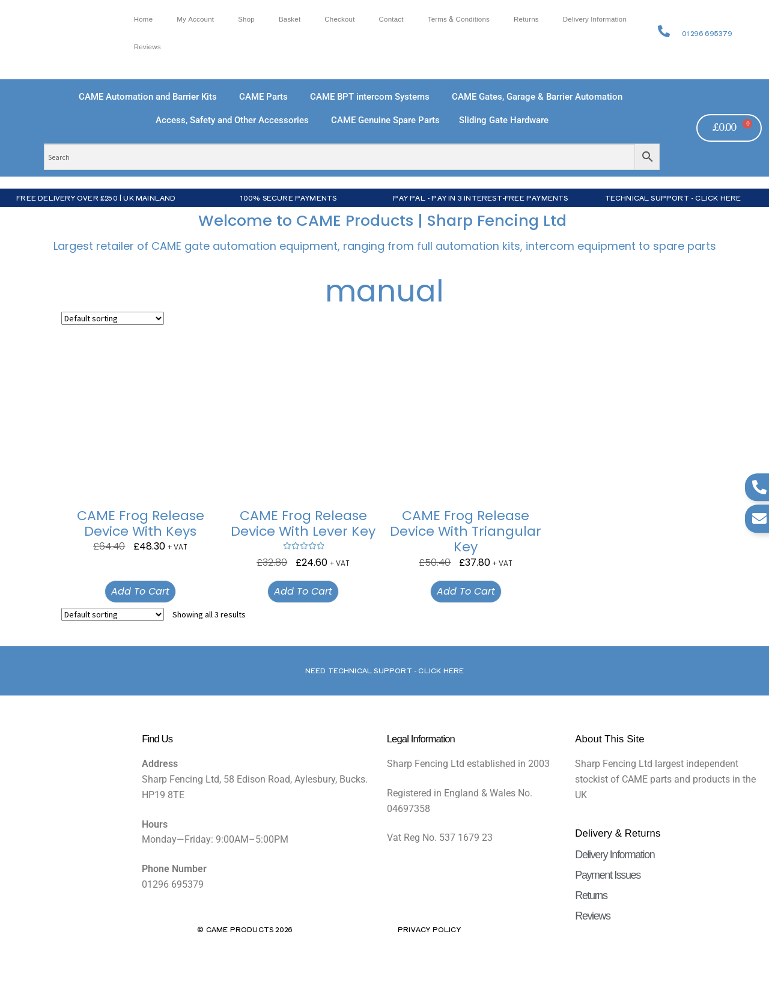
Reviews (147, 47)
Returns (526, 19)
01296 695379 (707, 33)
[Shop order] (112, 318)
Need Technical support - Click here (384, 670)
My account (195, 19)
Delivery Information (595, 19)
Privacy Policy (429, 929)
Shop (246, 19)
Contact (391, 19)
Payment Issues (607, 875)
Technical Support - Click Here (673, 197)
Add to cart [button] (140, 591)
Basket (289, 19)
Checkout (339, 19)
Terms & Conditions (459, 19)
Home (143, 19)
